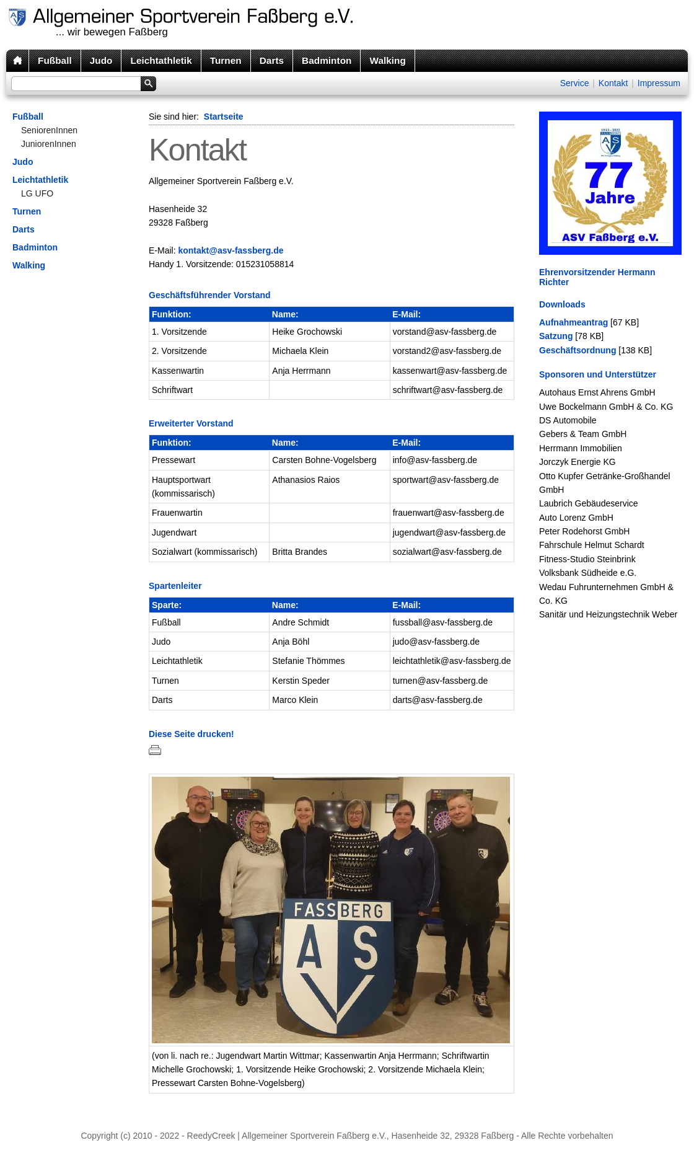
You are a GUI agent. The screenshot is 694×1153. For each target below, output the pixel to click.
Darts (272, 60)
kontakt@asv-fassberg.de (230, 250)
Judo (101, 60)
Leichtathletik (160, 60)
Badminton (326, 60)
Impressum (659, 83)
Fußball (55, 60)
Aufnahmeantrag (573, 322)
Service (574, 83)
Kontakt (613, 83)
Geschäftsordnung (577, 350)
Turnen (226, 60)
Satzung (556, 336)
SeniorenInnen (49, 130)
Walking (387, 60)
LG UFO (37, 193)
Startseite (224, 116)
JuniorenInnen (48, 144)
